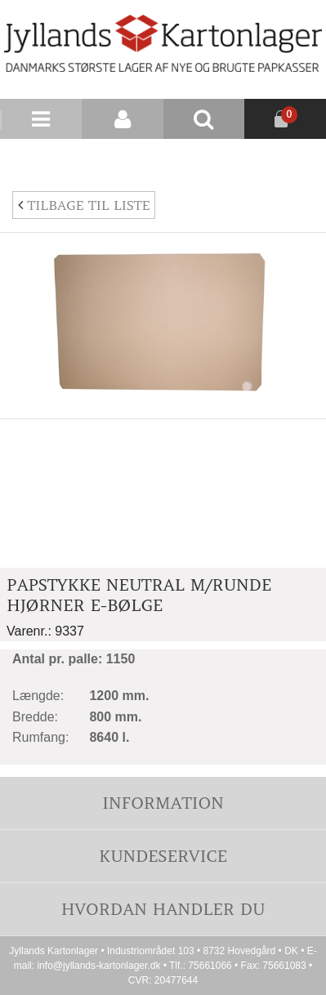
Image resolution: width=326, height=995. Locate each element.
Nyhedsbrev (287, 158)
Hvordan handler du (163, 909)
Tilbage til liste (84, 205)
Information (162, 802)
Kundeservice (163, 856)
